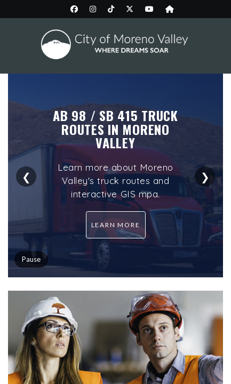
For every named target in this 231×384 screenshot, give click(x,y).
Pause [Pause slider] (31, 259)
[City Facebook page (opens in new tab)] (74, 9)
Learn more (115, 225)
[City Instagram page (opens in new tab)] (93, 9)
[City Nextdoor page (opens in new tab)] (169, 9)
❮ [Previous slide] (26, 176)
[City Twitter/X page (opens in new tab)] (129, 9)
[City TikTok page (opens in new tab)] (111, 9)
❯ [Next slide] (205, 176)
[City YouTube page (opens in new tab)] (149, 9)
